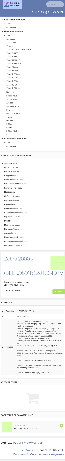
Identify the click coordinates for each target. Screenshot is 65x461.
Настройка (8, 192)
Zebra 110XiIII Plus (14, 60)
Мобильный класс (12, 167)
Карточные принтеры (13, 19)
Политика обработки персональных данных (38, 454)
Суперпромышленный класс (16, 184)
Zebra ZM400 (12, 53)
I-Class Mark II (12, 99)
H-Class (9, 120)
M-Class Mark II (13, 113)
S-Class (9, 124)
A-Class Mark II (12, 106)
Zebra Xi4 (10, 46)
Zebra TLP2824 (13, 88)
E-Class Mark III (12, 96)
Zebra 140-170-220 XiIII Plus (18, 50)
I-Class (9, 117)
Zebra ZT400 (12, 67)
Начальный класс (11, 171)
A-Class (9, 103)
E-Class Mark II (12, 131)
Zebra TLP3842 (13, 81)
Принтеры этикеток (12, 31)
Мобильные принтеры (14, 138)
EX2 (8, 134)
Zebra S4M (11, 43)
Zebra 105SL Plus (13, 64)
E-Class (9, 127)
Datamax (9, 92)
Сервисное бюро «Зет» (30, 442)
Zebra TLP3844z (13, 74)
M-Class (9, 110)
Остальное (11, 27)
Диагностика (9, 163)
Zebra (7, 23)
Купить (58, 291)
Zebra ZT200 (12, 71)
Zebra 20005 (19, 425)
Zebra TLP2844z (13, 78)
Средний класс (10, 175)
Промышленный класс (13, 179)
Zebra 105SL (11, 57)
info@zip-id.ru (23, 316)
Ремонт (7, 221)
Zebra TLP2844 (13, 85)
